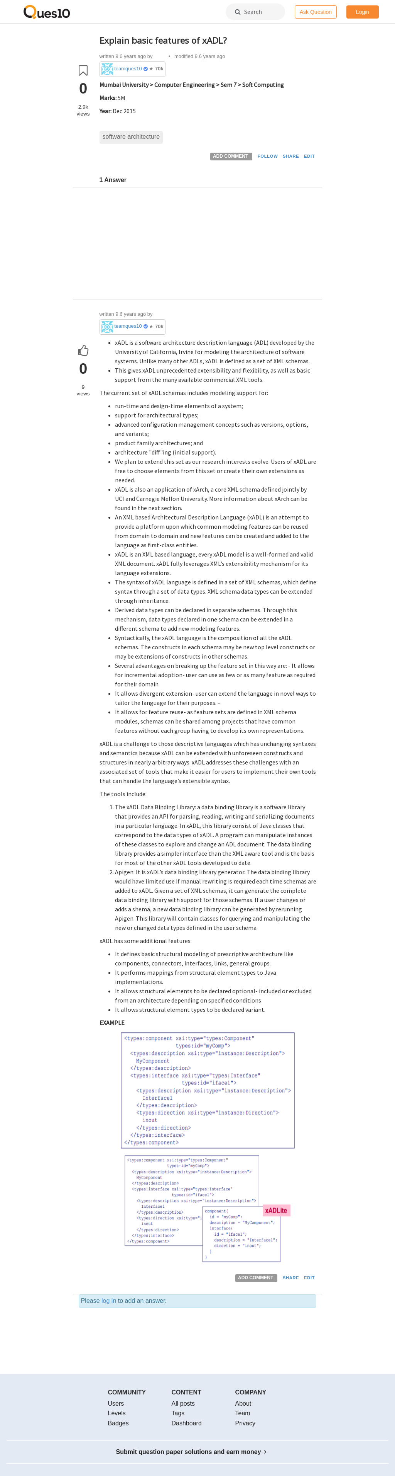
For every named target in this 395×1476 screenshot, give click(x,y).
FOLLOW (268, 156)
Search (248, 11)
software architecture (131, 136)
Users (116, 1403)
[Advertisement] (208, 245)
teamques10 (128, 69)
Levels (117, 1413)
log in (108, 1300)
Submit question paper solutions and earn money (191, 1452)
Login (362, 12)
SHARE (291, 156)
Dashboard (187, 1423)
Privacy (245, 1423)
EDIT (309, 156)
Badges (118, 1423)
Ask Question (316, 12)
